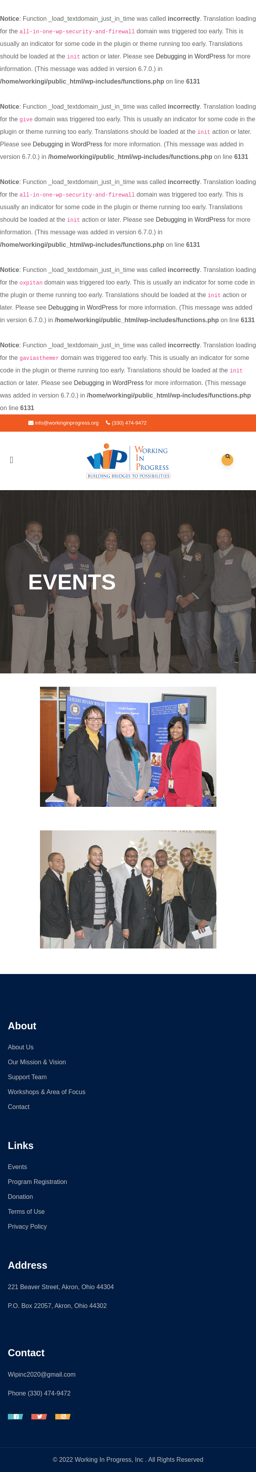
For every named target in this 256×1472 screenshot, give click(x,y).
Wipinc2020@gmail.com (42, 1374)
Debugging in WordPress (190, 56)
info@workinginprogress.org (63, 423)
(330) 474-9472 (126, 423)
